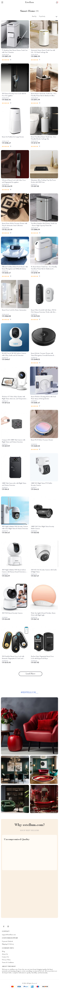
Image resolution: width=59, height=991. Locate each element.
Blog (3, 951)
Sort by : (34, 16)
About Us (5, 954)
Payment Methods (7, 941)
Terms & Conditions (8, 962)
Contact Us (5, 957)
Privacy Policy (6, 960)
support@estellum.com (9, 934)
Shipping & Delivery (8, 944)
